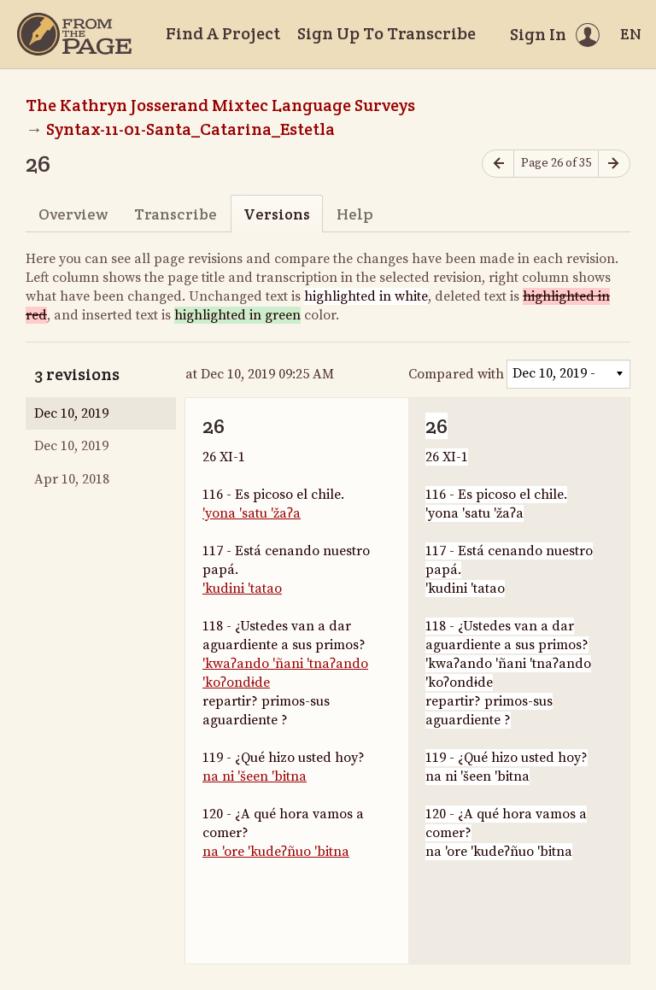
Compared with (456, 374)
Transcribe (175, 214)
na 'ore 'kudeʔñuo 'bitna (275, 851)
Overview (73, 214)
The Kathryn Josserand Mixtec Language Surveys (220, 105)
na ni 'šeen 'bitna (254, 776)
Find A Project (223, 33)
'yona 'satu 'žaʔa (251, 513)
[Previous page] (498, 163)
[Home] (74, 34)
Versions (276, 214)
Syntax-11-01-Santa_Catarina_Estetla (190, 129)
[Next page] (614, 163)
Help (355, 214)
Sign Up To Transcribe (386, 33)
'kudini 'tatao (242, 588)
